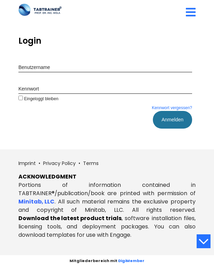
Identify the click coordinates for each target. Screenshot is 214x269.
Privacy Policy (59, 163)
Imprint (27, 163)
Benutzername (34, 67)
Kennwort (28, 89)
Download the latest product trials (70, 218)
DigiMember (131, 260)
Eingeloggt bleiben (38, 98)
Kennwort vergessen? (172, 107)
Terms (91, 163)
